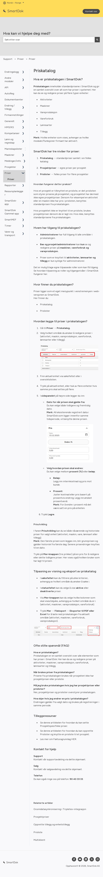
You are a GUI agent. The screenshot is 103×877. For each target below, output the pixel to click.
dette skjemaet (77, 759)
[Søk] (97, 39)
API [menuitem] (6, 87)
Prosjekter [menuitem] (10, 167)
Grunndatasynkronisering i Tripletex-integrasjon (60, 809)
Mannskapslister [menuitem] (13, 148)
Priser (20, 58)
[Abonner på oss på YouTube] (80, 859)
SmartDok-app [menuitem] (11, 202)
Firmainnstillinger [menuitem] (14, 115)
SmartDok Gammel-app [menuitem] (12, 212)
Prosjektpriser (41, 816)
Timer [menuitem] (8, 225)
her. (46, 274)
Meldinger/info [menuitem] (13, 160)
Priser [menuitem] (8, 173)
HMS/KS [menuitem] (9, 127)
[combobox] (49, 39)
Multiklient (39, 839)
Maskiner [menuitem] (9, 154)
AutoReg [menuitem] (9, 93)
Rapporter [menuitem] (10, 185)
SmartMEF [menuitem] (10, 219)
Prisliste (38, 832)
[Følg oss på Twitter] (92, 859)
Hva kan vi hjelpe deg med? (26, 33)
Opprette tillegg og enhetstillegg (52, 824)
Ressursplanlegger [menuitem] (14, 193)
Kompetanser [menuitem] (12, 133)
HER (73, 739)
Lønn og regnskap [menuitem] (9, 141)
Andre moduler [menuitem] (9, 79)
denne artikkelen (52, 722)
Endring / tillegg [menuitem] (9, 107)
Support (7, 58)
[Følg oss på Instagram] (97, 859)
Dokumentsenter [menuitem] (14, 99)
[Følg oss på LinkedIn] (86, 859)
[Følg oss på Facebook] (74, 859)
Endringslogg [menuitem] (12, 71)
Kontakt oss (91, 11)
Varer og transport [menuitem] (10, 233)
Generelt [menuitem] (9, 121)
